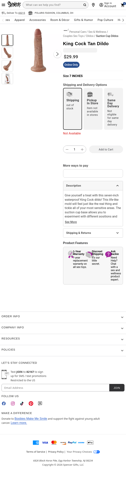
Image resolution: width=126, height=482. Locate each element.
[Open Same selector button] (13, 13)
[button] (38, 50)
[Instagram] (13, 403)
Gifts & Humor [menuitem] (83, 20)
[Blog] (40, 403)
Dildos (90, 35)
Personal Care (77, 31)
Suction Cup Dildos (107, 35)
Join (117, 387)
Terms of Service (35, 451)
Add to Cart (106, 149)
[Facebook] (4, 403)
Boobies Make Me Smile (31, 418)
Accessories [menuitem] (37, 20)
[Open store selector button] (50, 13)
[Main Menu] (3, 5)
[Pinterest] (31, 403)
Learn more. (19, 422)
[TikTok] (22, 403)
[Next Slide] (57, 54)
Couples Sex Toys (73, 35)
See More (71, 221)
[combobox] (55, 5)
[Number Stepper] (74, 149)
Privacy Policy (56, 451)
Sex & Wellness (97, 31)
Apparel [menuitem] (20, 20)
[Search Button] (84, 5)
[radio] (72, 109)
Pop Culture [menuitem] (105, 20)
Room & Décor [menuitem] (60, 20)
